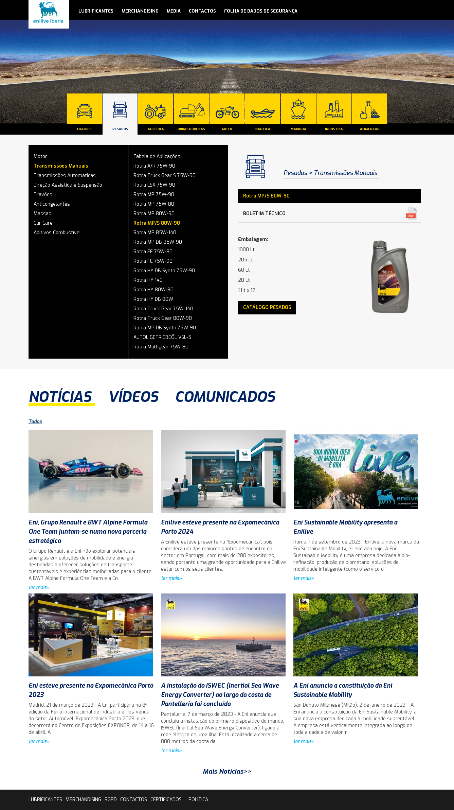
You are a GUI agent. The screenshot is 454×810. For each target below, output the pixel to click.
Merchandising (140, 11)
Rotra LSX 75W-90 (154, 185)
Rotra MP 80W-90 (154, 213)
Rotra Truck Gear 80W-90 (162, 318)
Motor (40, 156)
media (174, 11)
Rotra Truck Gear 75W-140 (163, 309)
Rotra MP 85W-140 (154, 232)
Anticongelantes (52, 204)
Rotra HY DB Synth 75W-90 (164, 271)
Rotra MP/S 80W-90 (156, 223)
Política (198, 799)
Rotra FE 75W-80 (152, 251)
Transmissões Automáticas (65, 175)
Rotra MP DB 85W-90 (157, 242)
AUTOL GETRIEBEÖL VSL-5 (162, 337)
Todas (35, 421)
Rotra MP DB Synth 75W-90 (164, 328)
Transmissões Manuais (61, 166)
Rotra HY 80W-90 (153, 290)
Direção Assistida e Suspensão (68, 185)
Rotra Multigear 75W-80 (160, 347)
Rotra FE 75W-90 (152, 261)
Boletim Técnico (264, 213)
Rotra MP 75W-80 (153, 204)
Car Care (43, 223)
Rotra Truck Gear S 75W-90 (164, 175)
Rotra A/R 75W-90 (154, 166)
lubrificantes (95, 11)
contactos (202, 11)
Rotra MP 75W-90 (153, 194)
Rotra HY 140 (148, 280)
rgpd (111, 799)
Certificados (166, 799)
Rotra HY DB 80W (153, 299)
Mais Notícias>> (227, 771)
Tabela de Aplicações (156, 156)
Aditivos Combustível (57, 232)
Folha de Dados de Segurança (260, 11)
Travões (43, 194)
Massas (42, 213)
